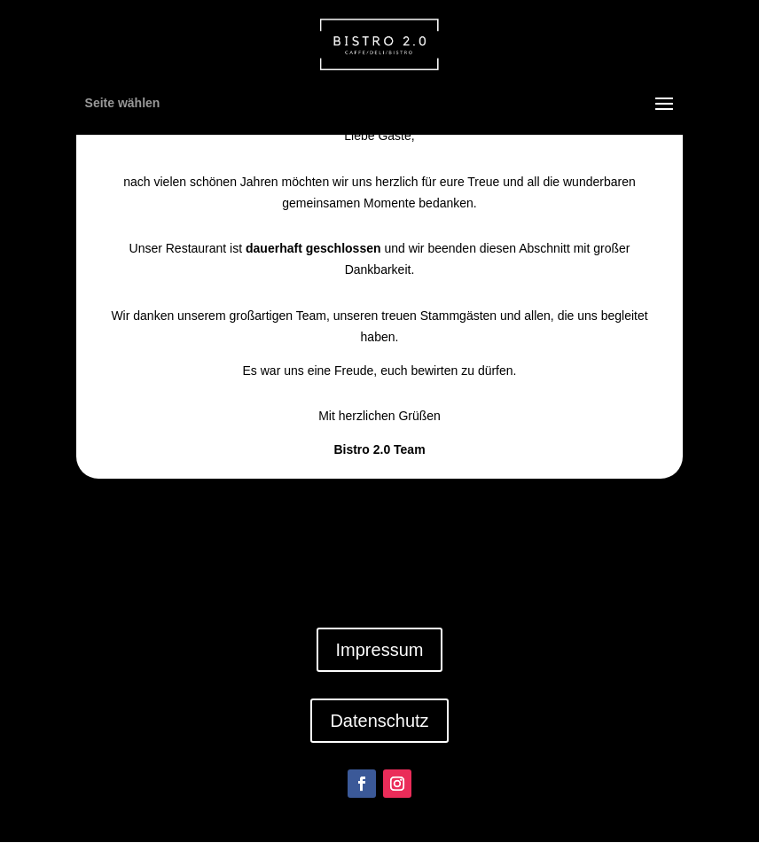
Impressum (380, 650)
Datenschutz (379, 720)
